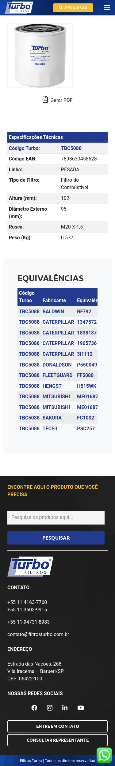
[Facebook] (34, 708)
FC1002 (85, 418)
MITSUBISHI (56, 396)
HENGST (52, 386)
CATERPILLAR (58, 322)
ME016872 (89, 407)
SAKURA (52, 418)
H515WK (86, 386)
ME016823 (89, 396)
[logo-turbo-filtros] (19, 8)
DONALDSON (57, 365)
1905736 (87, 343)
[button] (107, 8)
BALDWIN (53, 311)
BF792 (84, 311)
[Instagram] (49, 708)
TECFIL (51, 429)
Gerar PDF (58, 99)
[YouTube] (80, 708)
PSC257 (86, 429)
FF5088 (85, 375)
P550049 (87, 365)
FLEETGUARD (58, 375)
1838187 (87, 333)
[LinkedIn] (64, 708)
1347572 (87, 322)
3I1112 (85, 354)
